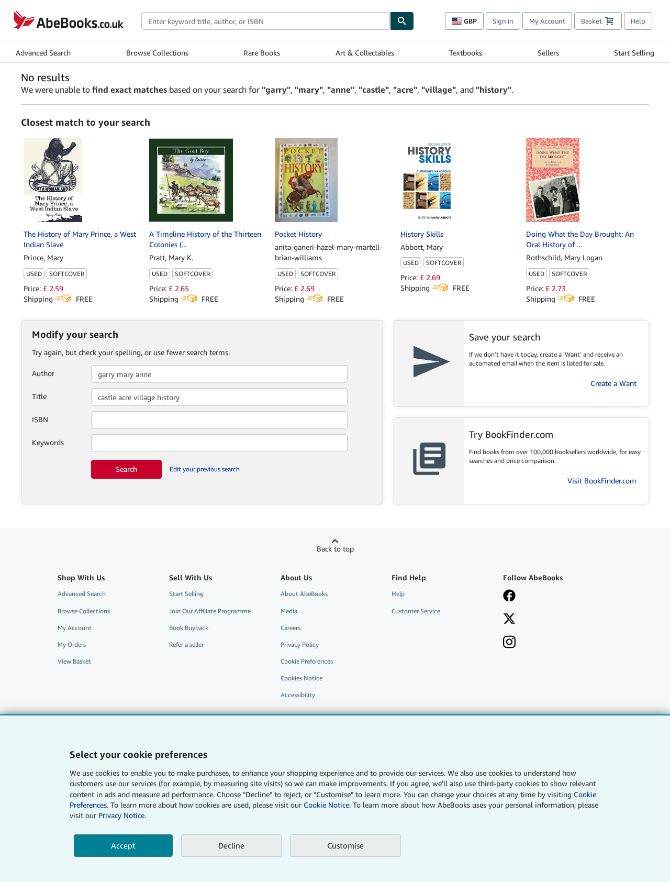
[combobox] (265, 21)
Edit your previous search (205, 469)
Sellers (548, 52)
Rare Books (261, 52)
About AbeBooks (304, 594)
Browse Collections (157, 52)
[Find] (402, 21)
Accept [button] (123, 845)
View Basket (74, 661)
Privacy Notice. (122, 815)
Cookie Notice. (327, 804)
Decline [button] (231, 845)
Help (638, 21)
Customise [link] (345, 845)
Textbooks (465, 52)
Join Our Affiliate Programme (210, 611)
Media (289, 611)
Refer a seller (186, 644)
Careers (290, 628)
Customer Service (416, 611)
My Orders (72, 644)
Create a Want (613, 383)
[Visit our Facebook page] (551, 597)
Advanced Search (43, 52)
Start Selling (634, 52)
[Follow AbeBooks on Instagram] (551, 643)
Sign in (503, 21)
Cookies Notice (301, 678)
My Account (547, 21)
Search (126, 469)
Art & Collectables (365, 52)
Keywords (48, 442)
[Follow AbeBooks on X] (551, 620)
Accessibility (298, 695)
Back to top (335, 548)
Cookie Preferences (307, 661)
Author (43, 373)
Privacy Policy (300, 644)
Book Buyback (188, 628)
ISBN (40, 419)
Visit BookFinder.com (601, 480)
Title (39, 396)
